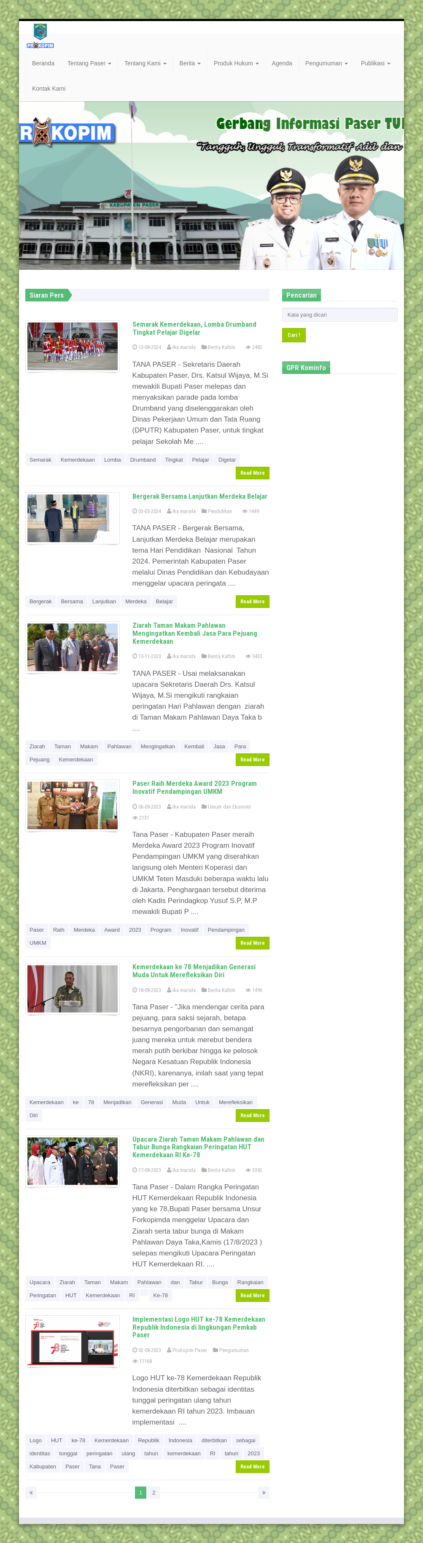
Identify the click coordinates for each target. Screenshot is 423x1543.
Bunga (220, 1282)
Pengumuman (326, 63)
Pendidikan (217, 511)
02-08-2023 (146, 1350)
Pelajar (200, 460)
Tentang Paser (89, 63)
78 (91, 1102)
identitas (40, 1453)
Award (112, 930)
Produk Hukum (236, 63)
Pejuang (40, 759)
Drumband (143, 460)
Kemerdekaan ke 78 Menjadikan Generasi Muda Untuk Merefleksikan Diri (194, 970)
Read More (252, 473)
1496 (253, 990)
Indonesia (180, 1440)
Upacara (40, 1282)
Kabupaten (43, 1466)
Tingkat (174, 460)
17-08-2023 (146, 1170)
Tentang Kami (145, 63)
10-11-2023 (146, 656)
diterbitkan (214, 1440)
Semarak (40, 460)
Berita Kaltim (218, 347)
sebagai (246, 1440)
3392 (253, 1170)
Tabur (196, 1282)
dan (175, 1282)
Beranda (43, 63)
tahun (151, 1453)
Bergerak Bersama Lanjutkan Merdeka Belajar (199, 496)
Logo (36, 1440)
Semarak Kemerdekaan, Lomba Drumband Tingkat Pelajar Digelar (194, 328)
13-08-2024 (146, 347)
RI (132, 1295)
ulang (128, 1453)
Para (240, 746)
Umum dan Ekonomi (226, 806)
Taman (62, 746)
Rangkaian (250, 1282)
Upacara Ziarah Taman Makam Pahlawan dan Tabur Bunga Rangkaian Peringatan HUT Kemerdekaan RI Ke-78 (198, 1147)
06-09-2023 (146, 806)
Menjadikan (117, 1102)
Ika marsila (181, 347)
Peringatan (43, 1295)
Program (161, 930)
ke (76, 1102)
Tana (95, 1466)
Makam (89, 746)
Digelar (227, 460)
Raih (59, 930)
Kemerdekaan (78, 460)
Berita (190, 63)
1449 (250, 511)
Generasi (152, 1102)
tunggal (68, 1453)
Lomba (112, 460)
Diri (34, 1115)
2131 (140, 817)
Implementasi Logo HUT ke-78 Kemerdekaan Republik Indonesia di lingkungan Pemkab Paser (198, 1327)
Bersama (72, 601)
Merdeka (136, 601)
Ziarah (37, 746)
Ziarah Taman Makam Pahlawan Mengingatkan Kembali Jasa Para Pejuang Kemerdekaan (194, 633)
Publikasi (376, 63)
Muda (179, 1102)
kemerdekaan (184, 1453)
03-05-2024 (146, 511)
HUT (71, 1295)
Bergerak (41, 601)
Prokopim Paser (187, 1350)
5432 (253, 656)
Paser (37, 930)
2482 (253, 347)
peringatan (99, 1453)
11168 (142, 1361)
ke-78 (79, 1440)
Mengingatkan (158, 746)
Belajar (164, 601)
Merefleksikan (236, 1102)
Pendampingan (226, 930)
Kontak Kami (48, 88)
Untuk (202, 1102)
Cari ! (294, 335)
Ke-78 (161, 1295)
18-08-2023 (146, 990)
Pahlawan (120, 746)
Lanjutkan (104, 601)
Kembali (194, 746)
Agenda (282, 63)
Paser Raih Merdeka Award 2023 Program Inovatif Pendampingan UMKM (194, 787)
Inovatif (190, 930)
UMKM (38, 943)
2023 (135, 930)
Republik (148, 1440)
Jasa (219, 746)
